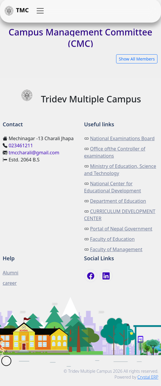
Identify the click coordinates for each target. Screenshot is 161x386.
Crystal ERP (147, 377)
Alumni (10, 272)
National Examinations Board (122, 138)
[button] (40, 11)
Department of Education (118, 201)
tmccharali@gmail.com (34, 152)
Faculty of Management (116, 249)
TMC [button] (16, 11)
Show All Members (137, 59)
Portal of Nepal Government (121, 228)
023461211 (21, 145)
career (10, 283)
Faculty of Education (112, 239)
